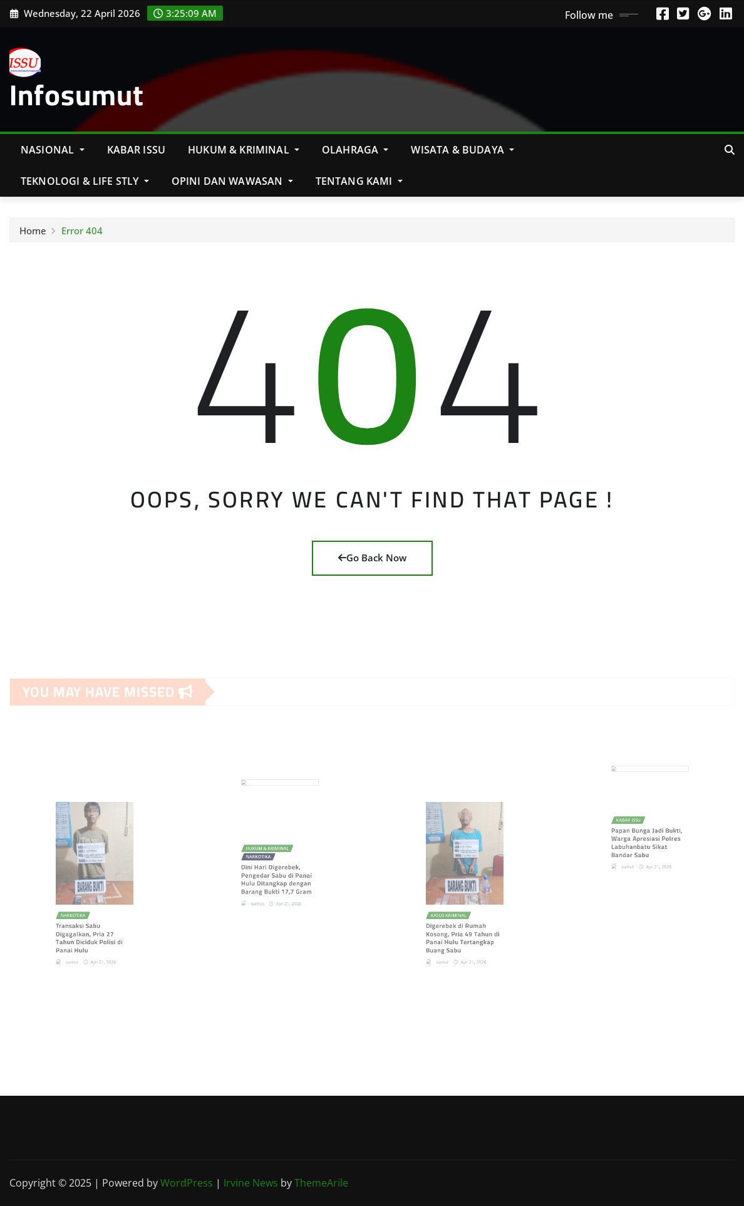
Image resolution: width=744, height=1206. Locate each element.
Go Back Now (372, 557)
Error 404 (82, 235)
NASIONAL (53, 150)
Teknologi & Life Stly (85, 181)
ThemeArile (321, 1183)
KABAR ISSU (136, 150)
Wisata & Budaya (462, 150)
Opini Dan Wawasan (232, 181)
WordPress (186, 1183)
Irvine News (251, 1183)
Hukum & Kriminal (243, 150)
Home (32, 235)
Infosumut (76, 95)
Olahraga (355, 150)
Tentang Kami (359, 181)
